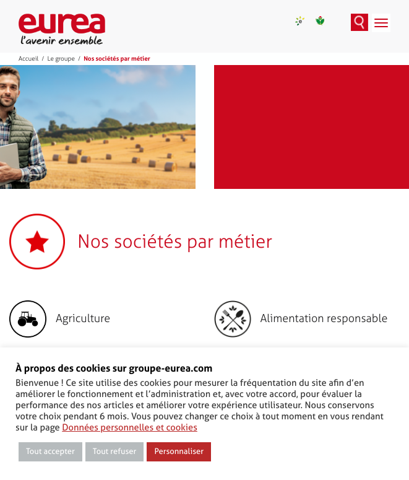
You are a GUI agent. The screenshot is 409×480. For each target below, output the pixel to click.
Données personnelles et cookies (129, 427)
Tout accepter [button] (50, 451)
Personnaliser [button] (179, 451)
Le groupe (61, 59)
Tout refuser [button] (115, 451)
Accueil (28, 59)
